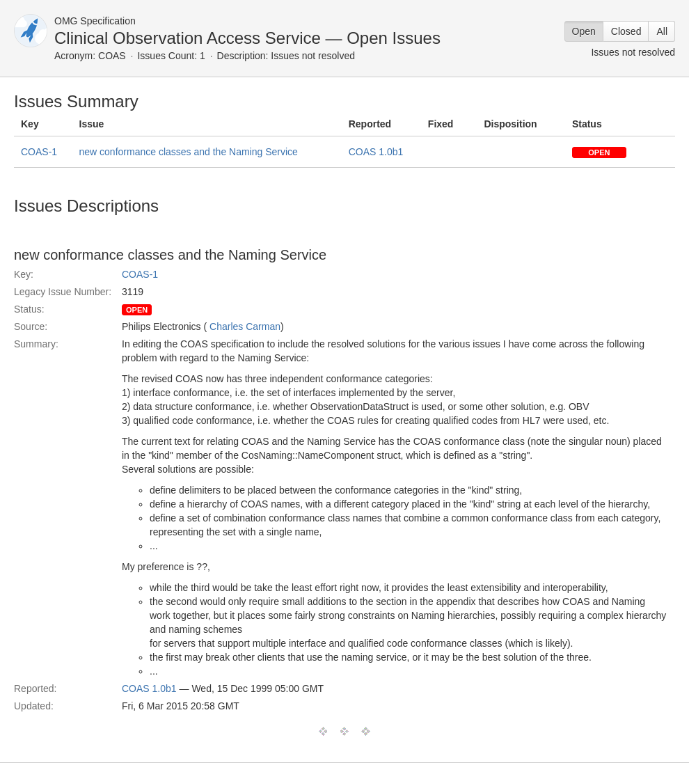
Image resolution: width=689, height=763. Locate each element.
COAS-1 (39, 151)
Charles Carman (244, 326)
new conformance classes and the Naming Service (188, 151)
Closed (626, 31)
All (661, 31)
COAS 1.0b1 (376, 151)
